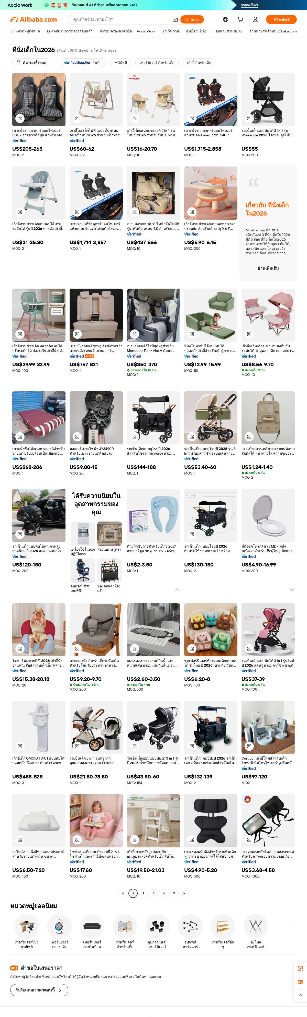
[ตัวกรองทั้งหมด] (31, 62)
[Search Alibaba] (120, 19)
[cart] (241, 20)
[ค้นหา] (192, 19)
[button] (175, 19)
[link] (300, 968)
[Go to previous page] (122, 893)
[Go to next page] (184, 893)
